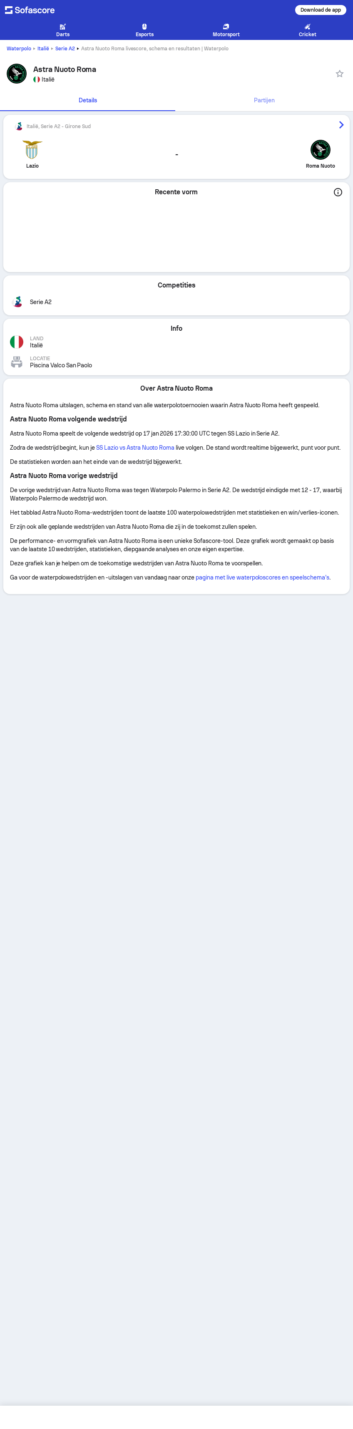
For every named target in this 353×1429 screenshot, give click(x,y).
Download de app (321, 10)
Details (88, 100)
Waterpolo (19, 49)
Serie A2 (65, 49)
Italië (43, 49)
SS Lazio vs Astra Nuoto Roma (135, 447)
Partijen (264, 100)
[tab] (87, 100)
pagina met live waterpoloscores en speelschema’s (262, 577)
